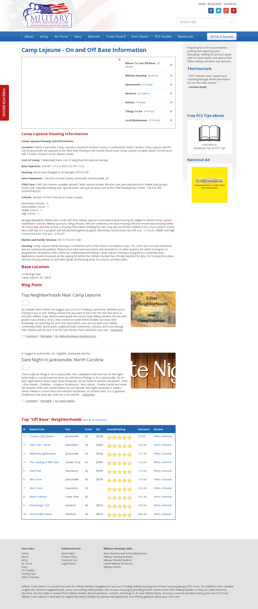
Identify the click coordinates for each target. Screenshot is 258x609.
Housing (36, 259)
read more (117, 330)
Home (202, 3)
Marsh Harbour (38, 496)
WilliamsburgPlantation (43, 453)
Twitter (218, 10)
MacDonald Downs (41, 514)
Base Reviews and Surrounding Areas (125, 553)
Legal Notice (68, 563)
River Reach (36, 488)
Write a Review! (163, 436)
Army (44, 36)
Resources (186, 36)
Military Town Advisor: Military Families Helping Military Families (47, 15)
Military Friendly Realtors (118, 560)
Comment (31, 336)
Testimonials (199, 68)
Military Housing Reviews (118, 556)
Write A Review (221, 36)
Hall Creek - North (40, 445)
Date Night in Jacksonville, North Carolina (62, 360)
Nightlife (61, 353)
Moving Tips (29, 573)
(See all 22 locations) (95, 419)
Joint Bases (140, 36)
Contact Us (230, 3)
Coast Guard (115, 36)
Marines (94, 36)
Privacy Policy (69, 556)
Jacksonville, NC (46, 353)
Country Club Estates (42, 436)
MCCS (61, 239)
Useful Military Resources (118, 563)
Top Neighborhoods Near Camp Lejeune (61, 295)
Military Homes (112, 567)
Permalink (46, 336)
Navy (78, 36)
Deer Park (35, 470)
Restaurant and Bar (79, 353)
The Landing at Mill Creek (44, 462)
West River (36, 479)
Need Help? (68, 553)
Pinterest (233, 10)
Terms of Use (69, 560)
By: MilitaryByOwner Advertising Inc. (76, 336)
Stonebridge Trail (39, 505)
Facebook (211, 10)
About (29, 36)
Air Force (61, 36)
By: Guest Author (65, 401)
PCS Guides (163, 36)
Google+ (226, 10)
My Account (214, 3)
